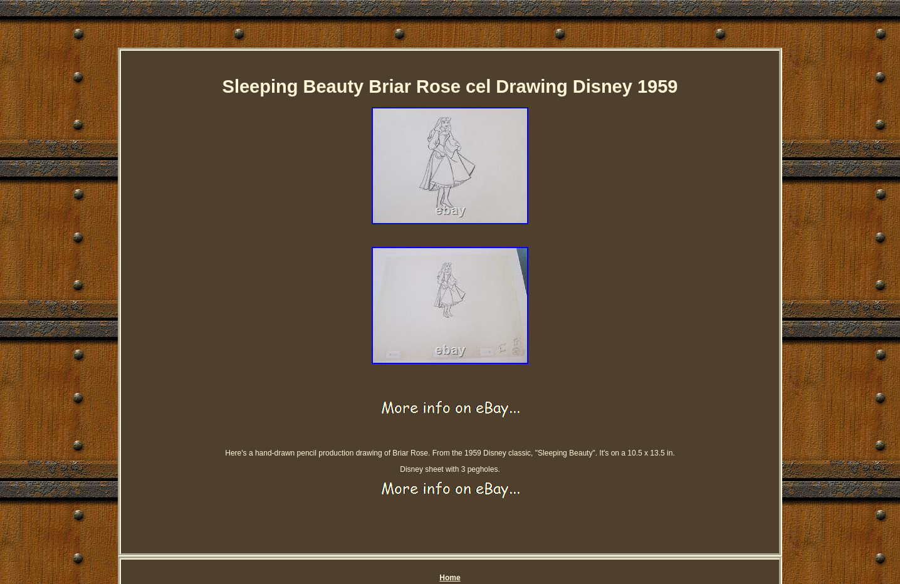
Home (449, 577)
